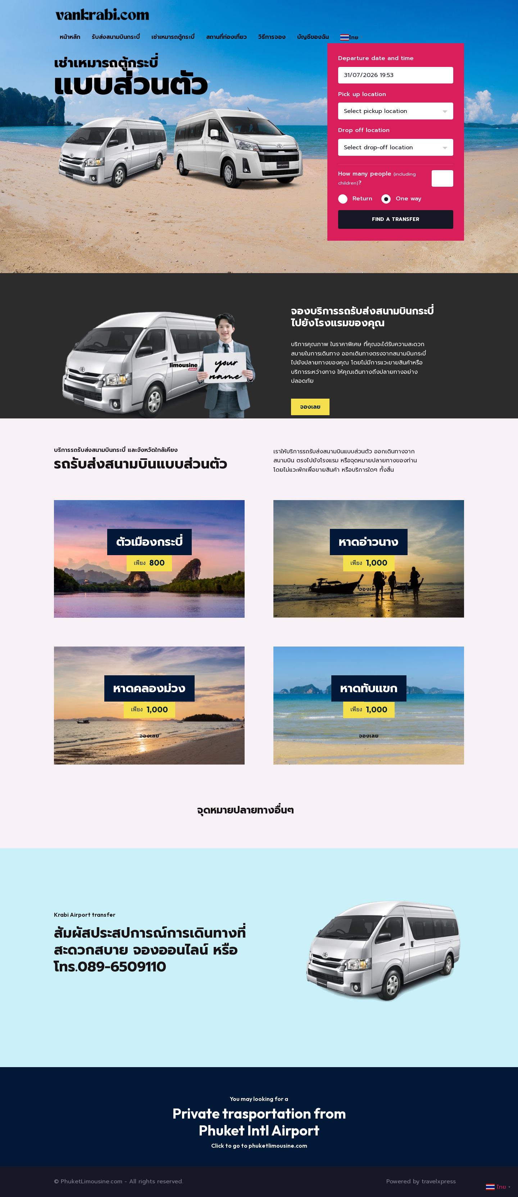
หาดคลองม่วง (149, 688)
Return (362, 198)
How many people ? (377, 178)
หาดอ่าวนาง (369, 542)
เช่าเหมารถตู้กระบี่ (173, 37)
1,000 (376, 563)
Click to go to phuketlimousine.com (259, 1145)
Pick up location (362, 94)
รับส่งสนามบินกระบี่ (116, 37)
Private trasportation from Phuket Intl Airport (259, 1122)
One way (409, 198)
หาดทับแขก (368, 688)
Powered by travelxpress (421, 1181)
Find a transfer (395, 219)
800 (157, 563)
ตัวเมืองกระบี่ (149, 542)
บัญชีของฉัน (313, 37)
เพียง (140, 562)
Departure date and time (376, 58)
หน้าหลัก (70, 37)
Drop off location (364, 130)
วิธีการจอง (272, 37)
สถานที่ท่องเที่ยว (226, 37)
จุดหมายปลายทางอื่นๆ (245, 810)
